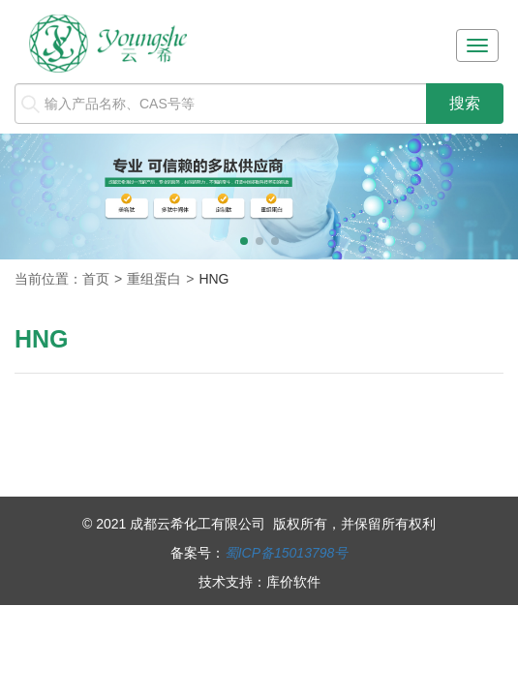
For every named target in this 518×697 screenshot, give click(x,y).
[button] (244, 241)
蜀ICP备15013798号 (287, 553)
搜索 (464, 103)
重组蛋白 (154, 279)
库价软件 (293, 582)
